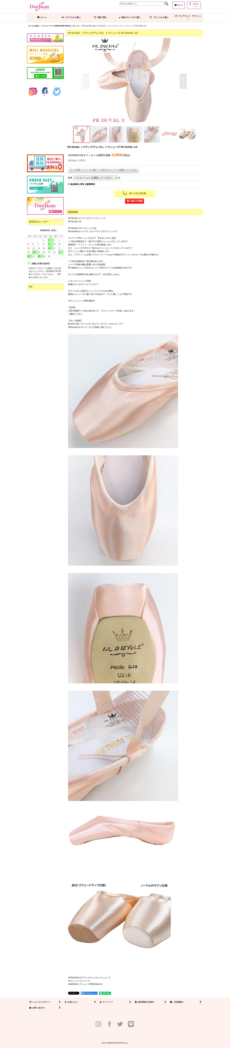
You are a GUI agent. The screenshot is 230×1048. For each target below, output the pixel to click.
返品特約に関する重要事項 (81, 184)
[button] (194, 5)
